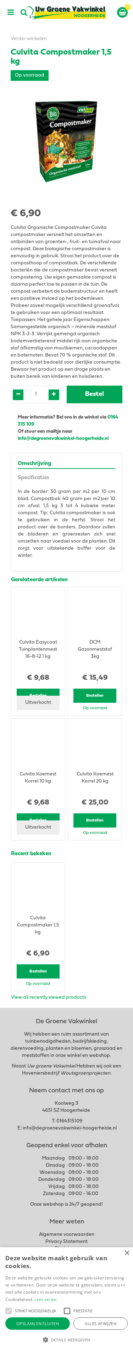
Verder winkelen (29, 39)
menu (10, 12)
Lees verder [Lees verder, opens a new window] (45, 1299)
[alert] (66, 1299)
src (24, 12)
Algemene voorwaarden (66, 1234)
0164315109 (69, 1121)
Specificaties (33, 477)
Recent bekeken (31, 853)
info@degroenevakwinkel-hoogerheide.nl (64, 438)
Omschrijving (34, 463)
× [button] (126, 1253)
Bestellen (95, 695)
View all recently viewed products (48, 997)
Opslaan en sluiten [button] (37, 1323)
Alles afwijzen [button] (100, 1323)
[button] (8, 1311)
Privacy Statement (66, 1241)
